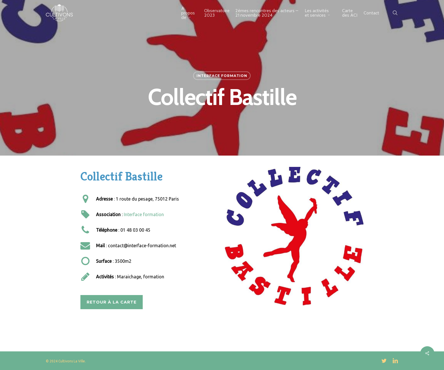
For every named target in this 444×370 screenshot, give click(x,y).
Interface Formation (222, 76)
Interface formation (144, 214)
